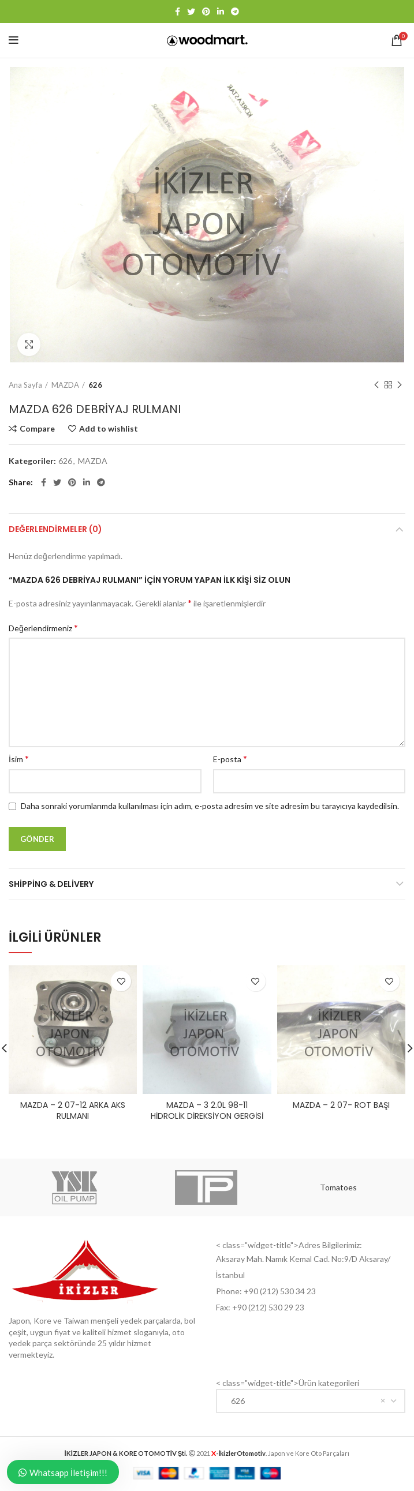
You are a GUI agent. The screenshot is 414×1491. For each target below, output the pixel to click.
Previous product (376, 385)
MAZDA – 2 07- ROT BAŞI (341, 1105)
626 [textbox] (235, 1401)
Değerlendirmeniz (43, 627)
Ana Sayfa (25, 384)
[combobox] (311, 1401)
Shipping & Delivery (51, 884)
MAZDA (65, 384)
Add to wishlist (108, 429)
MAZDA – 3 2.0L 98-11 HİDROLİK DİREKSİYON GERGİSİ (207, 1110)
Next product (399, 385)
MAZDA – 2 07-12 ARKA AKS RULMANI (72, 1110)
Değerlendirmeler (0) (55, 529)
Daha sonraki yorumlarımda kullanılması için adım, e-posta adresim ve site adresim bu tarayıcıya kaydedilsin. (210, 806)
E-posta (230, 758)
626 (95, 384)
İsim (19, 758)
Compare (37, 429)
